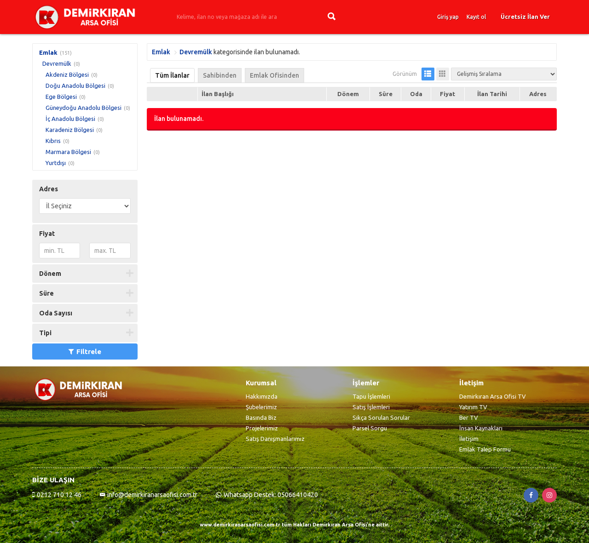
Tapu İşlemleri (371, 396)
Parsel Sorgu (369, 428)
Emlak (48, 52)
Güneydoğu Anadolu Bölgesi (83, 107)
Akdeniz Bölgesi (67, 74)
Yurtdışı (56, 163)
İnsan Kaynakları (480, 428)
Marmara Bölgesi (68, 152)
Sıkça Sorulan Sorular (381, 417)
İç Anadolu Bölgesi (70, 118)
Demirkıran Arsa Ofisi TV (492, 396)
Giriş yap (448, 17)
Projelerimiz (262, 428)
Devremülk (56, 63)
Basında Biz (261, 417)
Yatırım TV (473, 407)
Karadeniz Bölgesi (70, 129)
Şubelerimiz (261, 407)
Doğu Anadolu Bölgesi (75, 85)
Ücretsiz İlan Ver (525, 16)
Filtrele (85, 351)
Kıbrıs (53, 140)
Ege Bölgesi (61, 96)
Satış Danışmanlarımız (275, 438)
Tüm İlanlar (172, 75)
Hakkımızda (261, 396)
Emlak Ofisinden (274, 75)
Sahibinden (220, 75)
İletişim (469, 438)
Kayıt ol (476, 17)
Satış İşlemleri (371, 407)
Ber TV (468, 417)
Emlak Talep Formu (485, 449)
